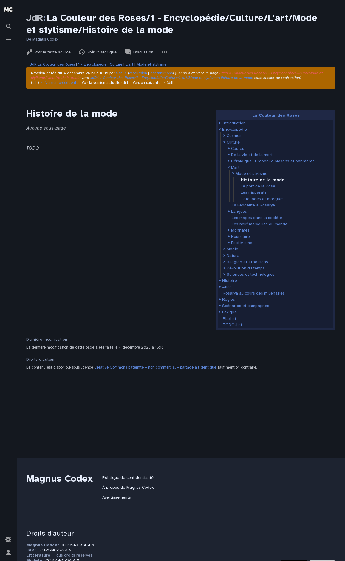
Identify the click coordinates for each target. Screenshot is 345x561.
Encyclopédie (234, 129)
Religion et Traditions (247, 261)
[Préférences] (8, 539)
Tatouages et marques (262, 198)
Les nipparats (254, 192)
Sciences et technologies (251, 274)
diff (35, 82)
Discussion (139, 52)
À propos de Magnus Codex (128, 487)
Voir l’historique (98, 52)
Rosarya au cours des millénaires (254, 293)
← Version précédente (59, 82)
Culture (116, 64)
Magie (232, 249)
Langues (239, 211)
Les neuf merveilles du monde (259, 223)
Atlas (227, 286)
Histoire (229, 280)
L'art (129, 64)
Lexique (229, 312)
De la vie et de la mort (252, 154)
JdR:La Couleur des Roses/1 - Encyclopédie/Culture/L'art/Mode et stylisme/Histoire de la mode (171, 77)
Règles (228, 299)
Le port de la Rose (258, 186)
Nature (233, 255)
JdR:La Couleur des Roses (52, 64)
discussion (138, 73)
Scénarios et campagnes (245, 305)
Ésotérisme (241, 242)
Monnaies (240, 230)
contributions (161, 73)
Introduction (234, 123)
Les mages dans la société (257, 217)
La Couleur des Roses (276, 115)
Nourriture (240, 236)
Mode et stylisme (151, 64)
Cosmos (234, 135)
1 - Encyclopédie (92, 64)
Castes (237, 148)
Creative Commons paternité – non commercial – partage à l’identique (155, 367)
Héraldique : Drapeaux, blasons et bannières (273, 161)
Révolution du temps (246, 268)
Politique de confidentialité (128, 477)
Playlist (229, 318)
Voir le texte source (48, 52)
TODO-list (232, 324)
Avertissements (116, 497)
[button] (220, 123)
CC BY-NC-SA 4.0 (77, 545)
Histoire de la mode (262, 179)
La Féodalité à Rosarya (253, 205)
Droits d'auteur (50, 533)
